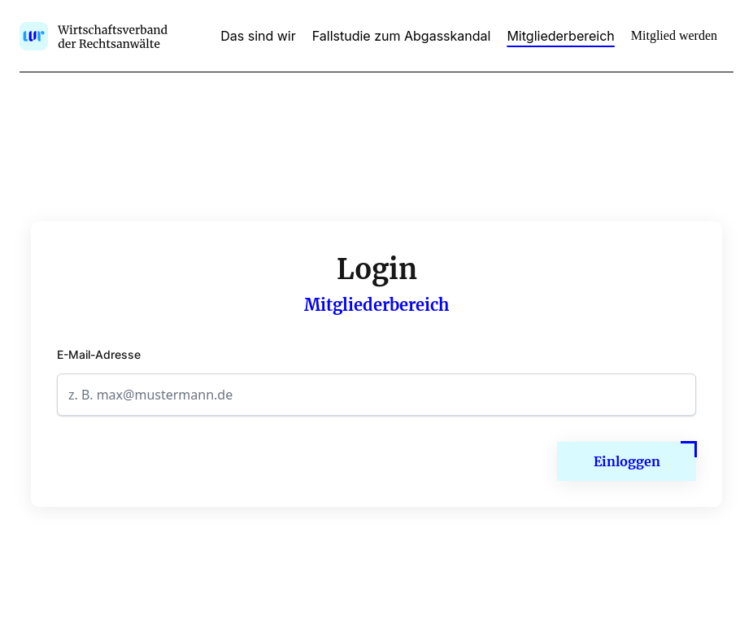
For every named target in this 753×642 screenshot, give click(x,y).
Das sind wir (258, 36)
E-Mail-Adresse (99, 354)
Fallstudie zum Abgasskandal (401, 36)
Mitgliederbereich (560, 36)
